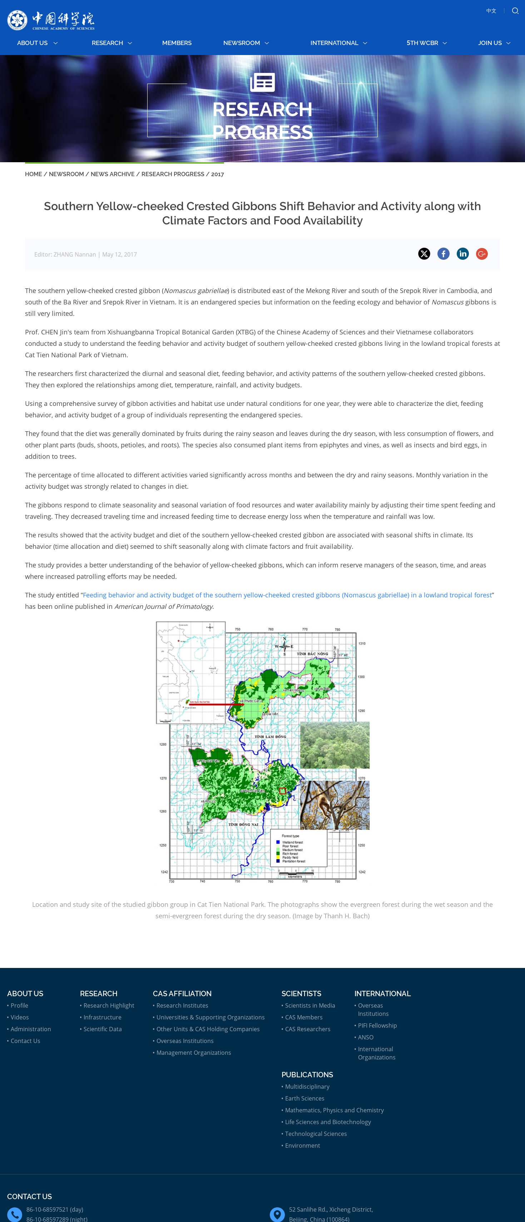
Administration (31, 1029)
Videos (20, 1017)
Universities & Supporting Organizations (211, 1017)
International (339, 42)
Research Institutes (182, 1005)
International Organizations (377, 1053)
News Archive (113, 174)
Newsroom (246, 42)
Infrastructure (103, 1017)
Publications (307, 1075)
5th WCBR (427, 42)
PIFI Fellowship (377, 1025)
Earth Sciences (305, 1098)
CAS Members (304, 1017)
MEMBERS (177, 42)
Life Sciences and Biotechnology (328, 1122)
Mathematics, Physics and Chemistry (334, 1110)
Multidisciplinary (307, 1087)
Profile (19, 1005)
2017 (217, 174)
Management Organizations (194, 1053)
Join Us (494, 42)
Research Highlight (109, 1005)
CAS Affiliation (182, 993)
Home (33, 174)
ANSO (365, 1037)
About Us (37, 42)
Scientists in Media (310, 1005)
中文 (491, 11)
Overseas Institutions (185, 1041)
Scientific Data (103, 1029)
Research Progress (173, 174)
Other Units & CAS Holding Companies (208, 1029)
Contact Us (25, 1041)
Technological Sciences (316, 1134)
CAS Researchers (308, 1029)
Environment (302, 1145)
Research (112, 42)
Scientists (301, 993)
